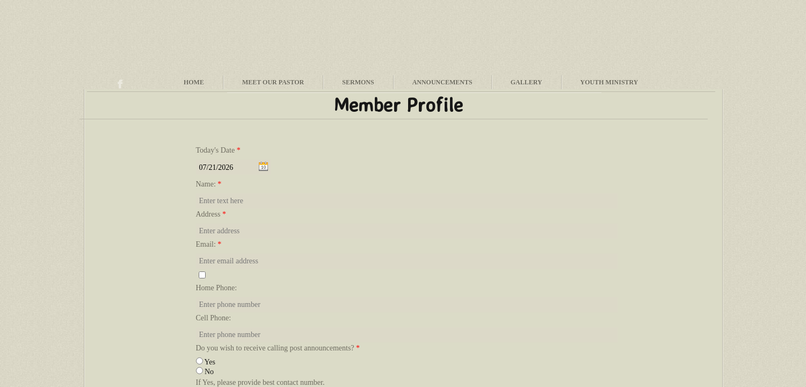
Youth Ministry (609, 82)
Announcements (442, 82)
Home (194, 82)
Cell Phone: (213, 318)
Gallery (526, 82)
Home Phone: (216, 288)
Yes (205, 362)
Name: (209, 184)
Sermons (358, 82)
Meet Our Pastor (273, 82)
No (205, 372)
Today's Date (218, 150)
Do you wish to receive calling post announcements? (278, 348)
